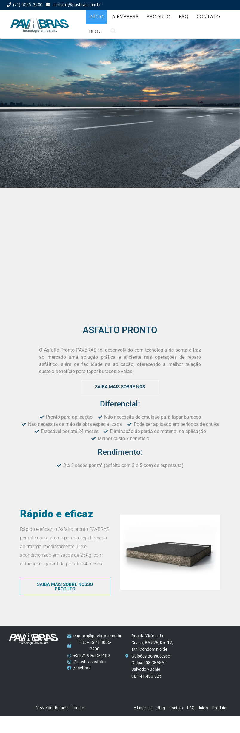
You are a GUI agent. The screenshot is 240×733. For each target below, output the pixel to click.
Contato (208, 16)
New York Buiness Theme (60, 707)
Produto (159, 16)
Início (96, 16)
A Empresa (125, 16)
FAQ (184, 16)
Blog (95, 31)
